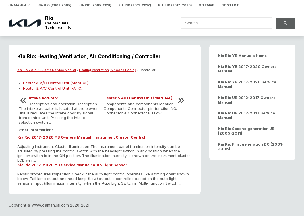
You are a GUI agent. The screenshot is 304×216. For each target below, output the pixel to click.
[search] (223, 23)
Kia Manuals (19, 5)
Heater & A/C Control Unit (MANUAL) (55, 83)
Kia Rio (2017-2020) (175, 5)
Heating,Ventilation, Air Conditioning (107, 70)
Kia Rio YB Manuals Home (242, 55)
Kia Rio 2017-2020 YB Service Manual (46, 70)
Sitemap (206, 5)
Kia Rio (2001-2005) (54, 5)
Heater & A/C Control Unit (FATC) (52, 88)
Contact (230, 5)
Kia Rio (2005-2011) (94, 5)
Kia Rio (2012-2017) (134, 5)
